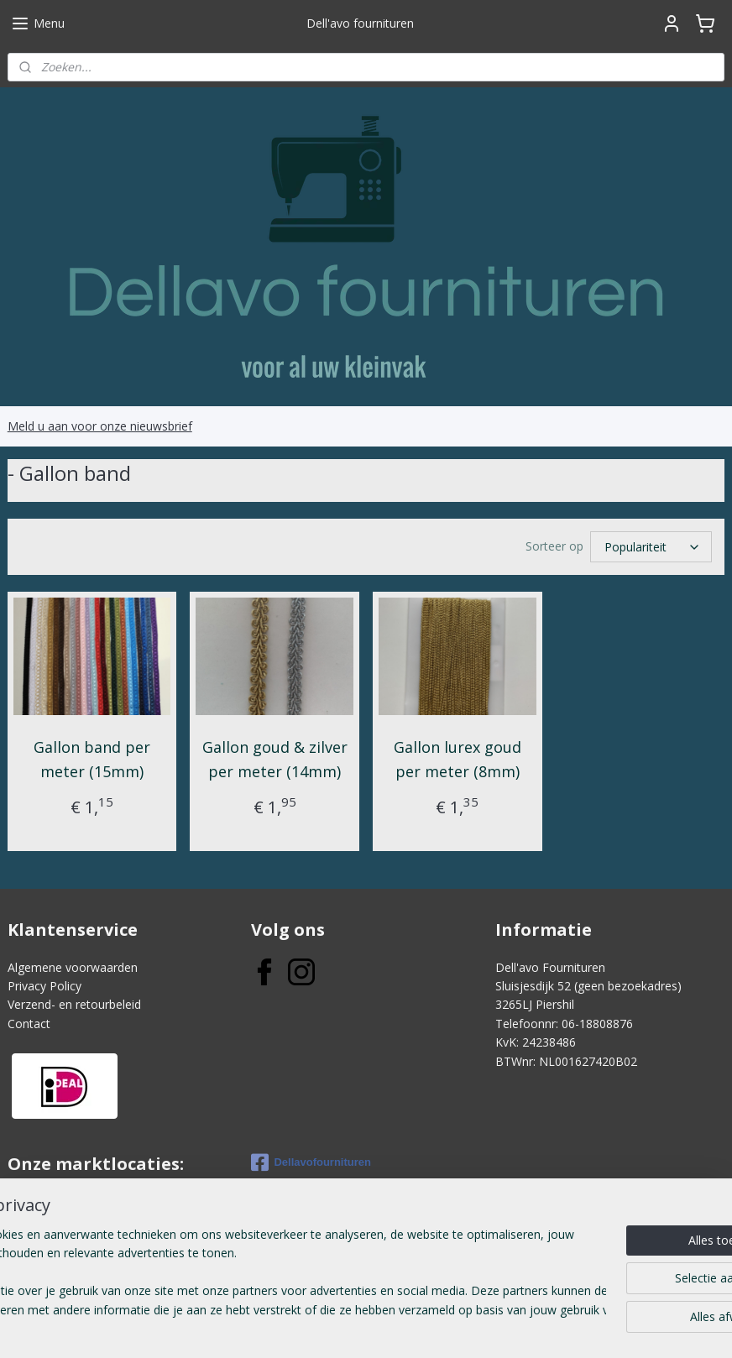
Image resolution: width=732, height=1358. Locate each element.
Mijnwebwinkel (563, 1327)
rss (352, 1327)
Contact (29, 1024)
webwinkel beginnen (416, 1327)
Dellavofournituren (311, 1162)
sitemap (317, 1327)
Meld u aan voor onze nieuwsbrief (100, 426)
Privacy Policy (44, 986)
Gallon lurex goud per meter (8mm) (457, 759)
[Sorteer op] (651, 546)
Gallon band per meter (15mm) (92, 759)
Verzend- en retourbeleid (74, 1004)
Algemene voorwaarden (73, 967)
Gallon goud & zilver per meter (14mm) (275, 759)
